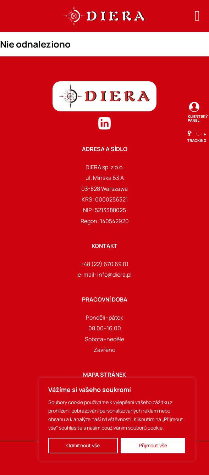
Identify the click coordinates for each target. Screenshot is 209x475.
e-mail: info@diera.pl (105, 274)
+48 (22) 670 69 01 (104, 264)
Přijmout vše (153, 445)
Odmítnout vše (83, 445)
